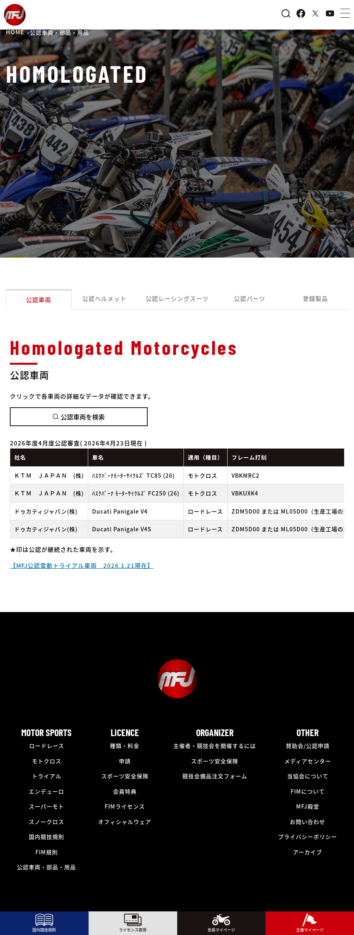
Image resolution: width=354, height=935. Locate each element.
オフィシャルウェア (124, 822)
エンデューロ (46, 791)
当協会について (307, 776)
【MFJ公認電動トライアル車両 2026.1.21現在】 (82, 565)
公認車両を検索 (79, 416)
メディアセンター (307, 761)
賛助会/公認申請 (308, 745)
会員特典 (125, 791)
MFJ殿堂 (307, 806)
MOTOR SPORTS (46, 732)
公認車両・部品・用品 (46, 867)
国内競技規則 (46, 836)
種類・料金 (124, 745)
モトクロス (46, 761)
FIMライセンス (125, 806)
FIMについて (308, 791)
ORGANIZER (215, 732)
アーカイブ (307, 852)
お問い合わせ (307, 822)
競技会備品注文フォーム (214, 776)
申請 (125, 761)
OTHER (308, 732)
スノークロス (46, 822)
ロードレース (46, 745)
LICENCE (125, 732)
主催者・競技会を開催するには (214, 745)
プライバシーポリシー (307, 836)
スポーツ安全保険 (124, 776)
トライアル (46, 776)
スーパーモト (46, 806)
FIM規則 (46, 852)
